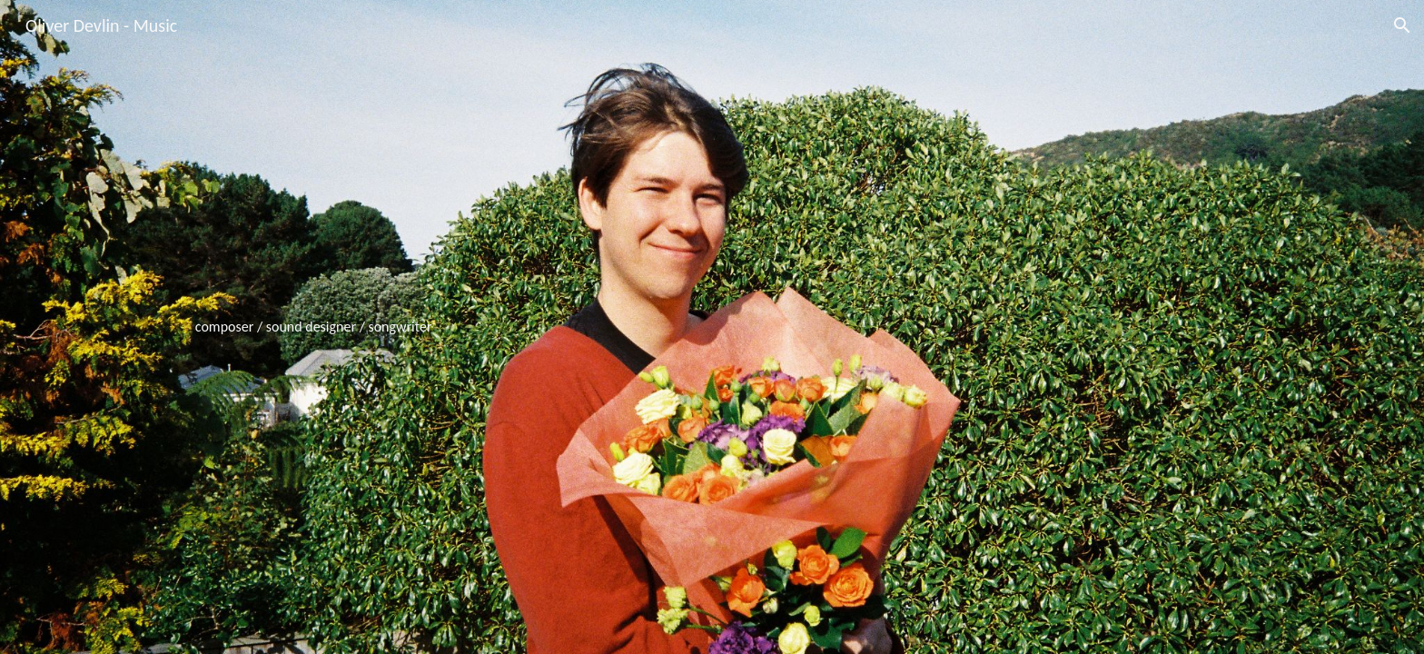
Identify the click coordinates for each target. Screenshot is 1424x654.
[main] (712, 327)
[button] (1402, 25)
